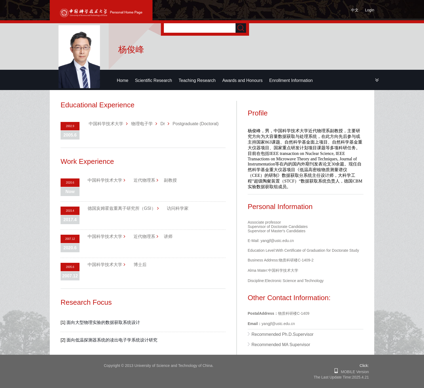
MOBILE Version (353, 372)
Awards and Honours (242, 80)
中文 (355, 10)
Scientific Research (153, 80)
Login (369, 10)
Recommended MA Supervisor (280, 344)
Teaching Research (197, 80)
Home (122, 80)
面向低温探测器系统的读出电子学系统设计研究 (112, 340)
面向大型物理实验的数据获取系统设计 (103, 322)
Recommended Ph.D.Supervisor (282, 334)
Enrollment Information (291, 80)
